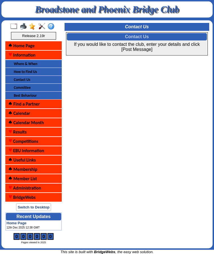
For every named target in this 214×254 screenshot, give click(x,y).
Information (22, 55)
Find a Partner (24, 104)
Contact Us (22, 80)
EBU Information (26, 150)
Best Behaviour (25, 95)
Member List (22, 178)
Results (17, 132)
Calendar (19, 113)
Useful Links (22, 160)
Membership (22, 169)
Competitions (23, 141)
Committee (22, 87)
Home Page (21, 45)
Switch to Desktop (34, 207)
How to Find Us (25, 72)
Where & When (25, 64)
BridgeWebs (22, 197)
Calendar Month (26, 122)
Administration (24, 188)
